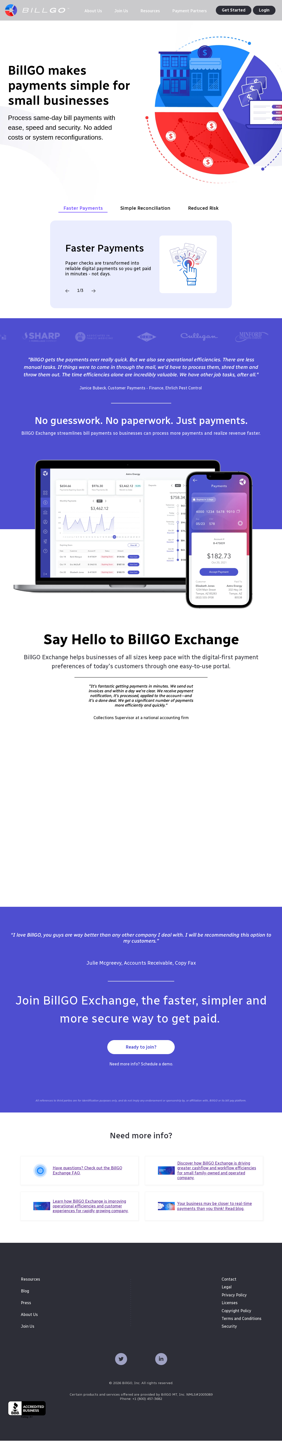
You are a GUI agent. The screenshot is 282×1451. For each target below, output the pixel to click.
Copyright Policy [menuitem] (236, 1321)
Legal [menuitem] (227, 1297)
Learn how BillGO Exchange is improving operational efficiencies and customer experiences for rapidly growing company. (90, 1216)
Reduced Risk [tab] (203, 218)
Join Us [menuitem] (27, 1336)
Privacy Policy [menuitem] (234, 1305)
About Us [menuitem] (29, 1325)
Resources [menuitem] (30, 1289)
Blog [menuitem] (25, 1301)
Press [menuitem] (26, 1313)
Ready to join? (141, 1057)
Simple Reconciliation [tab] (145, 218)
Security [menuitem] (229, 1336)
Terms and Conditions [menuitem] (241, 1328)
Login (264, 10)
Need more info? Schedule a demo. (141, 1074)
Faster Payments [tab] (83, 218)
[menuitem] (89, 11)
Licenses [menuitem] (230, 1313)
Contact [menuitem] (229, 1289)
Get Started (233, 10)
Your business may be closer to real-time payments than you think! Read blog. (214, 1216)
